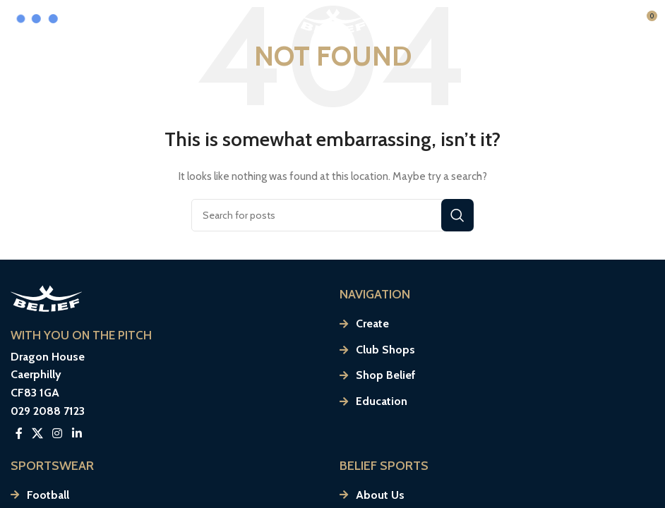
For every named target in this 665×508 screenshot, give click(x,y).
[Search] (332, 215)
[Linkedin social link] (76, 434)
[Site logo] (333, 19)
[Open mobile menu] (596, 21)
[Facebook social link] (19, 434)
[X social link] (37, 434)
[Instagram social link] (57, 434)
